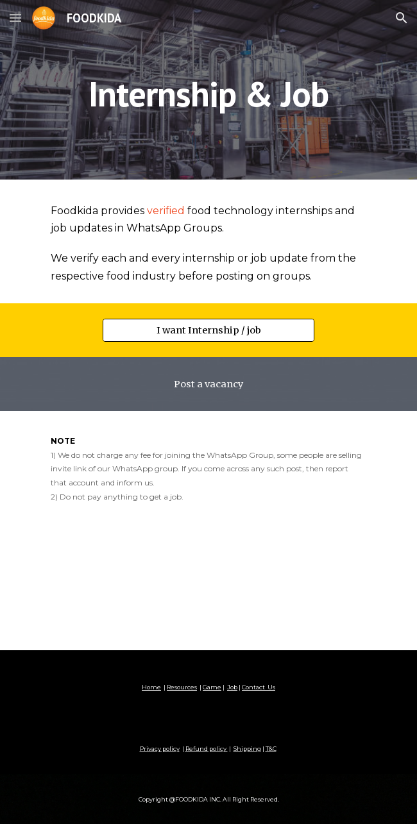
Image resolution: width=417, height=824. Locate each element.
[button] (15, 17)
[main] (208, 90)
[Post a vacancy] (208, 384)
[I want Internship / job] (208, 330)
